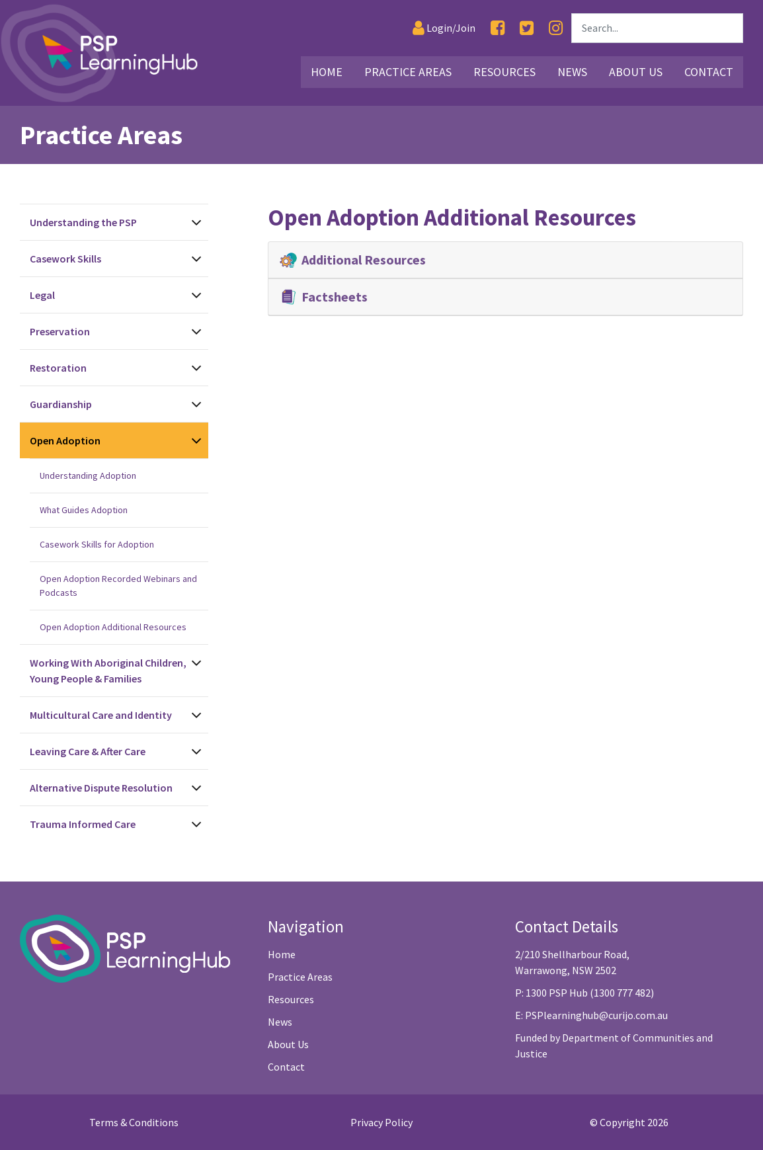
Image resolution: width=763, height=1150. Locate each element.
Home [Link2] (326, 71)
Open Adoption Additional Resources (113, 627)
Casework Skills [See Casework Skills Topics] (65, 258)
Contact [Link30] (708, 71)
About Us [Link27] (636, 71)
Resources (291, 999)
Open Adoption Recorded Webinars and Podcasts (118, 585)
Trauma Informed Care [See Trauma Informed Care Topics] (83, 824)
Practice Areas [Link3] (408, 71)
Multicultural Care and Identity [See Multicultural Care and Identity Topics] (101, 714)
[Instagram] (555, 28)
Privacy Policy (381, 1122)
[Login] (444, 28)
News (280, 1021)
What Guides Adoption (84, 510)
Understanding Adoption (88, 475)
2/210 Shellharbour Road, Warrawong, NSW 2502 (572, 962)
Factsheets (325, 297)
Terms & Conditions (134, 1122)
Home (282, 954)
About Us (288, 1044)
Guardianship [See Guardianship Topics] (61, 404)
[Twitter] (526, 28)
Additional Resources (354, 260)
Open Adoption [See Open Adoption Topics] (65, 440)
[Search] (657, 28)
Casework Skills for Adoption (97, 544)
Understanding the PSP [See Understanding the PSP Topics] (83, 222)
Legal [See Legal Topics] (42, 295)
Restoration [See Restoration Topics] (58, 367)
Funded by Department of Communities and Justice (614, 1045)
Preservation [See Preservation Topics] (60, 331)
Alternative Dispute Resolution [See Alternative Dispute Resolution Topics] (101, 787)
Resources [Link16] (504, 71)
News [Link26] (572, 71)
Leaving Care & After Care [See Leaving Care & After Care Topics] (87, 751)
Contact (286, 1066)
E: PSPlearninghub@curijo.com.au (591, 1015)
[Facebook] (497, 28)
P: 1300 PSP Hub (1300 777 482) (584, 992)
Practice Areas (300, 976)
